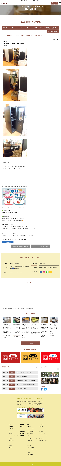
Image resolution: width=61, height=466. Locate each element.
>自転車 (28, 452)
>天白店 (11, 438)
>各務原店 (11, 447)
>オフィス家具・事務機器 (32, 449)
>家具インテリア (30, 428)
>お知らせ (41, 431)
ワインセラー (50, 31)
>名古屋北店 (11, 440)
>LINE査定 (41, 442)
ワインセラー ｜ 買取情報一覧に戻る (41, 246)
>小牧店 (11, 431)
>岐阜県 (21, 428)
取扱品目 (29, 426)
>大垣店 (11, 445)
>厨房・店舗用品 (30, 447)
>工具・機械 (29, 442)
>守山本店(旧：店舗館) (14, 435)
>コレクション (30, 440)
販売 (28, 424)
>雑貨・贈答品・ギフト (31, 433)
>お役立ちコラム (42, 433)
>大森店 (11, 433)
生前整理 (22, 435)
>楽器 (28, 435)
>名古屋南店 (11, 442)
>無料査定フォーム (43, 440)
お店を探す (11, 428)
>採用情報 (41, 426)
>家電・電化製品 (30, 431)
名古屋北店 (56, 31)
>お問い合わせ (42, 438)
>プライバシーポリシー (44, 435)
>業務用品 (29, 445)
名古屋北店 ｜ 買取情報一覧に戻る (20, 246)
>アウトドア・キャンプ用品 (32, 438)
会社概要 (41, 424)
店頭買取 (11, 426)
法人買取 (22, 433)
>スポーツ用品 (30, 454)
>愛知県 (21, 426)
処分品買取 (22, 431)
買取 (10, 424)
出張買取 (22, 424)
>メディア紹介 (42, 428)
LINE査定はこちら (8, 242)
